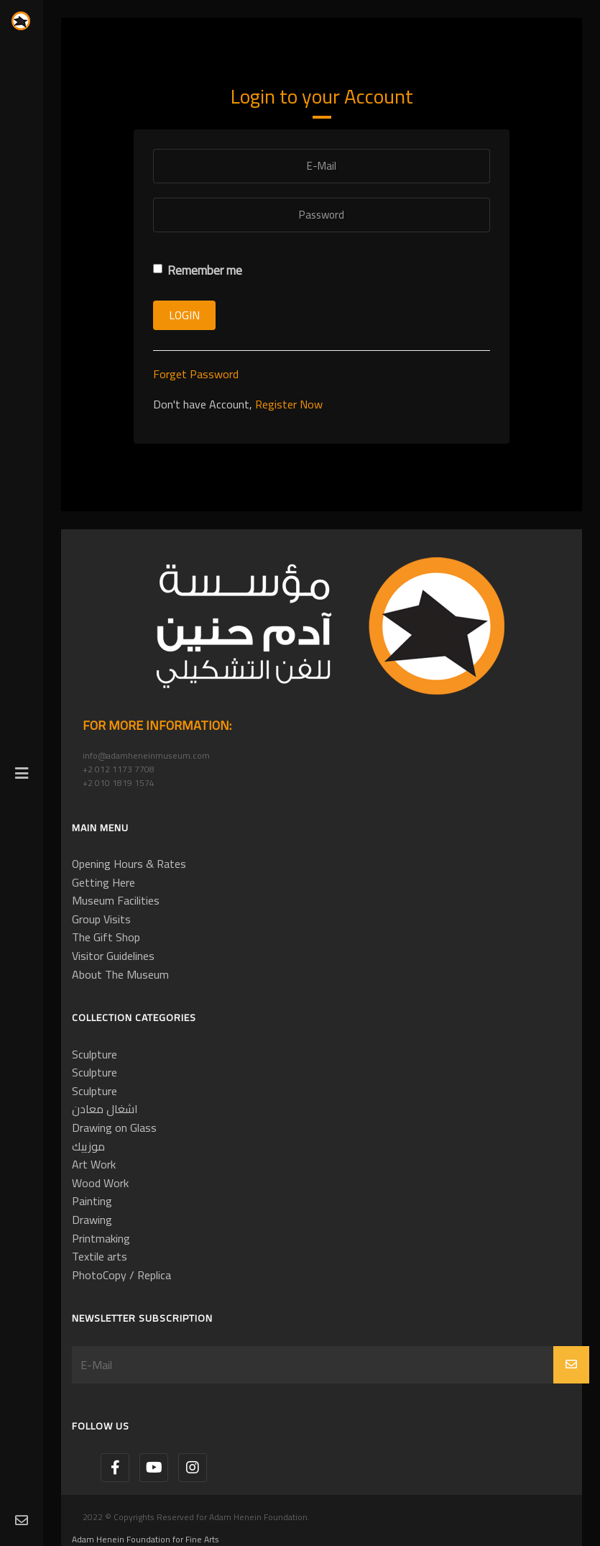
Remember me (197, 270)
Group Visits (101, 919)
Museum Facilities (116, 900)
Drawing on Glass (114, 1127)
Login (184, 315)
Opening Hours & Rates (129, 863)
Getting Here (103, 882)
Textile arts (99, 1256)
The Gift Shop (106, 937)
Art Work (94, 1164)
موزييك (88, 1146)
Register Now (289, 404)
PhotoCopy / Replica (121, 1275)
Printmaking (101, 1238)
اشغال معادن (105, 1109)
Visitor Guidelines (113, 955)
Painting (92, 1201)
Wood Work (100, 1183)
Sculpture (94, 1054)
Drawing (92, 1219)
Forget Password (196, 374)
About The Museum (120, 974)
